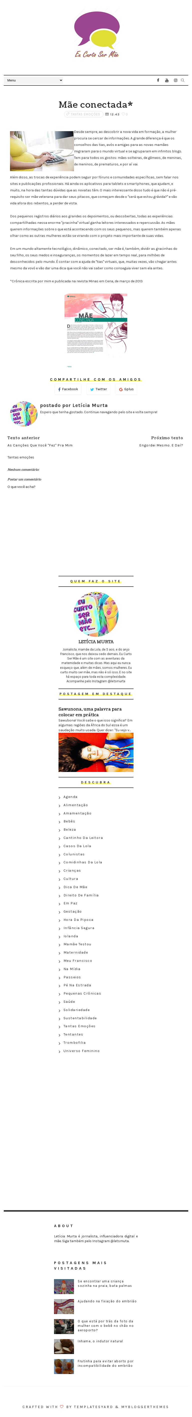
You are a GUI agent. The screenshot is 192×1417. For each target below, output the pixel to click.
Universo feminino (82, 1051)
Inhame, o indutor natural (100, 1341)
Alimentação (76, 805)
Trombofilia (75, 1043)
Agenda (71, 797)
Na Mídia (72, 969)
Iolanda (71, 936)
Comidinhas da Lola (83, 862)
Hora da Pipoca (79, 920)
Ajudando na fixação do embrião (107, 1301)
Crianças (72, 870)
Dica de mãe (76, 887)
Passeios (72, 977)
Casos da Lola (78, 846)
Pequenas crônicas (83, 993)
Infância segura (79, 928)
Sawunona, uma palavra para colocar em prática (90, 712)
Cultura (71, 879)
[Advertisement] (96, 1091)
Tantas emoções (85, 114)
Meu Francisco (78, 961)
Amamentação (78, 813)
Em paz (71, 903)
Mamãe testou (78, 944)
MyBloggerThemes (145, 1407)
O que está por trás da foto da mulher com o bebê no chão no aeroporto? (106, 1325)
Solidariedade (77, 1010)
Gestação (73, 911)
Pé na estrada (78, 985)
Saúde (69, 1002)
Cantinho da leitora (83, 838)
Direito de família (81, 895)
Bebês (70, 821)
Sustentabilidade (80, 1018)
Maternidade (76, 952)
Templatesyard (94, 1407)
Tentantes (74, 1034)
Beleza (70, 829)
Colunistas (74, 854)
